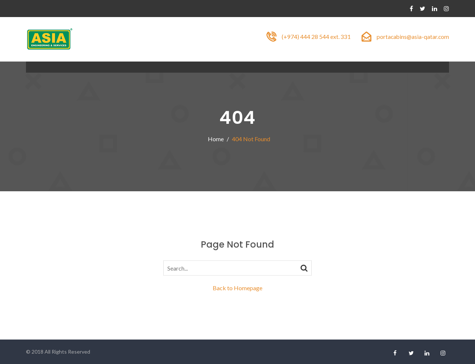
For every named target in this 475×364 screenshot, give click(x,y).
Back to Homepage (237, 287)
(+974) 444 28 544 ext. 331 (314, 36)
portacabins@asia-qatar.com (412, 36)
